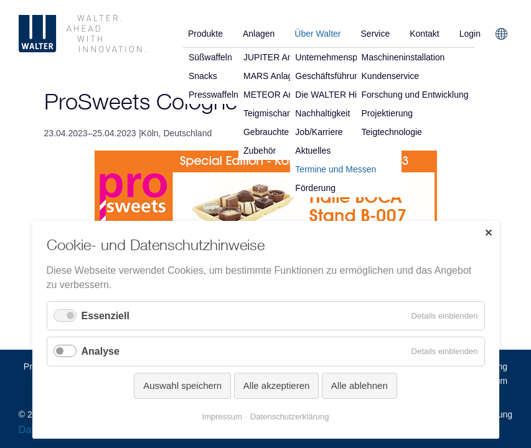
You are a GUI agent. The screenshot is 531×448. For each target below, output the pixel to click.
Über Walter (317, 34)
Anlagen (259, 34)
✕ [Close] (488, 233)
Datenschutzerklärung (289, 416)
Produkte (205, 34)
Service (375, 34)
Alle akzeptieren (276, 385)
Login (470, 34)
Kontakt (424, 34)
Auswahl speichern (182, 385)
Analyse (101, 351)
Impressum (222, 416)
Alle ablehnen (359, 385)
